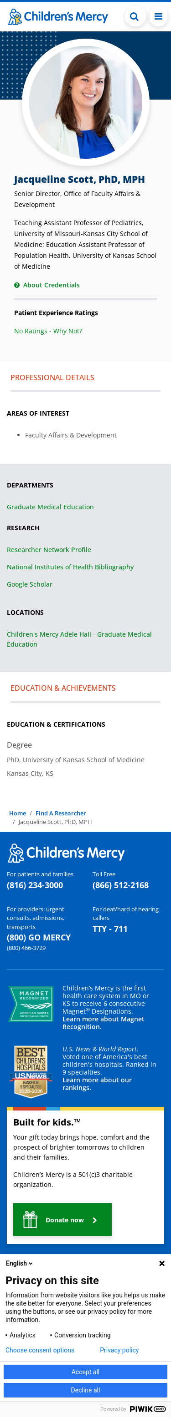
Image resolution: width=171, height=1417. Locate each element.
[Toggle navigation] (158, 16)
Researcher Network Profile (49, 549)
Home (17, 813)
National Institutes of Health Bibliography (70, 567)
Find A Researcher (61, 813)
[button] (62, 1219)
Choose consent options (39, 1350)
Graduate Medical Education (50, 506)
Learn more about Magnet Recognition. (103, 1023)
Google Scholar (29, 584)
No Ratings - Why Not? (48, 331)
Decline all (85, 1390)
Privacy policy (119, 1350)
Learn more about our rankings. (97, 1083)
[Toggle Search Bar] (135, 16)
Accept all (86, 1372)
